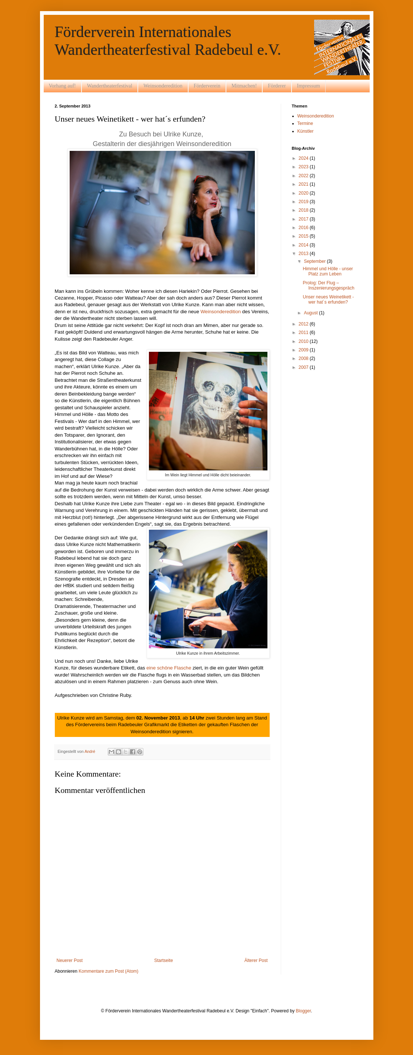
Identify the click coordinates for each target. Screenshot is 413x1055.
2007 (304, 367)
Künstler (305, 131)
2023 (304, 166)
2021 (304, 184)
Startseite (163, 960)
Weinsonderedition (162, 86)
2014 (304, 245)
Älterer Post (256, 960)
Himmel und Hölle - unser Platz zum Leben (328, 271)
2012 (304, 324)
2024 (304, 158)
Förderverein (207, 86)
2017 (304, 219)
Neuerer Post (70, 960)
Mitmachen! (244, 86)
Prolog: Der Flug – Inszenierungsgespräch (328, 285)
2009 (304, 350)
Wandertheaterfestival (109, 86)
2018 (304, 210)
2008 (304, 358)
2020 (304, 193)
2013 (304, 253)
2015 (304, 236)
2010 (304, 341)
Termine (305, 123)
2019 (304, 201)
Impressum (308, 86)
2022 (304, 175)
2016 (304, 227)
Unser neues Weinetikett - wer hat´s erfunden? (328, 299)
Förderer (277, 86)
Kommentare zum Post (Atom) (108, 971)
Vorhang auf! (62, 86)
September (315, 261)
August (311, 312)
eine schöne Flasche (169, 668)
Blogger (303, 1010)
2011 (304, 332)
